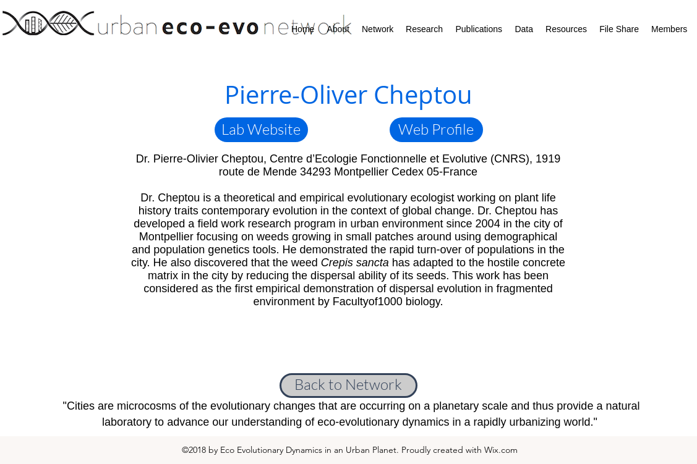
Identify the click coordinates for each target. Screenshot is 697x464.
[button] (261, 129)
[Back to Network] (348, 385)
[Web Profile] (436, 129)
